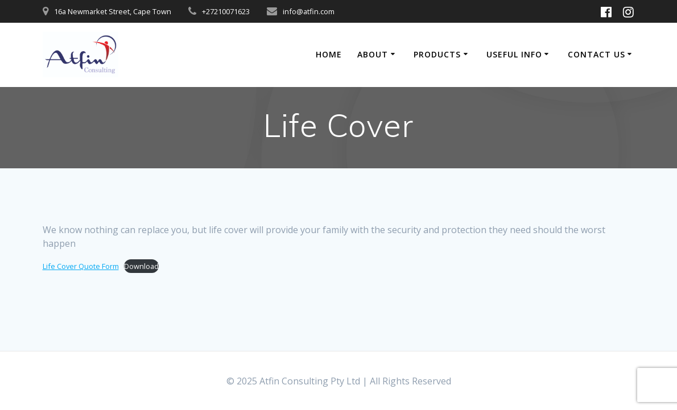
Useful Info (514, 54)
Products (437, 54)
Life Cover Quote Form (81, 266)
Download (141, 266)
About (372, 54)
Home (329, 54)
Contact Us (596, 54)
